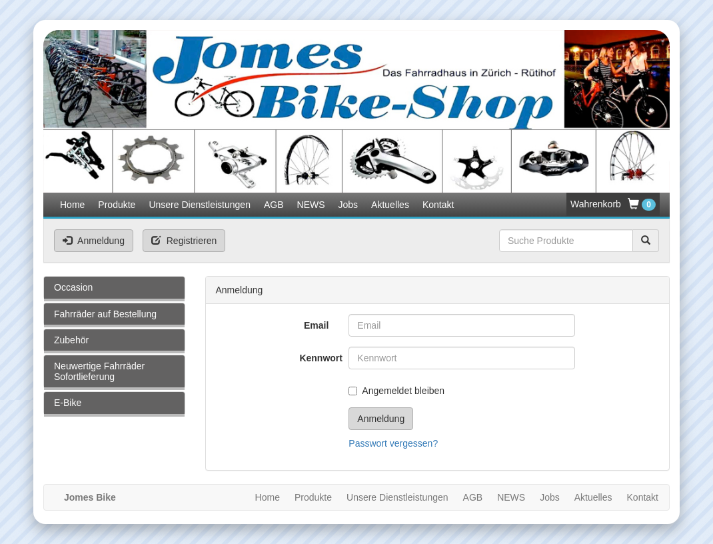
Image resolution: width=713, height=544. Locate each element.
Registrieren (184, 240)
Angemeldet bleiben (396, 390)
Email (316, 325)
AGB (274, 204)
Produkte (116, 204)
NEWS (311, 204)
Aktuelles (390, 204)
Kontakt (438, 204)
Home (72, 204)
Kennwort (319, 358)
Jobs (348, 204)
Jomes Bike (90, 497)
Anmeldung (94, 240)
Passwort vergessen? (393, 443)
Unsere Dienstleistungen (200, 204)
